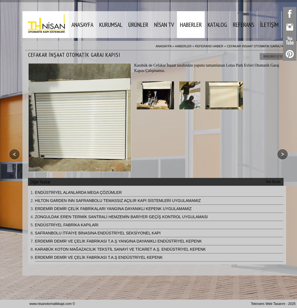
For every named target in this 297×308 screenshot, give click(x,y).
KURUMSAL (110, 24)
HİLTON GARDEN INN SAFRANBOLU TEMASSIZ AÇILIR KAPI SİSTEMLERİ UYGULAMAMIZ (118, 200)
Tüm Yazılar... (273, 181)
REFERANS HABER (209, 46)
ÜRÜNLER (138, 24)
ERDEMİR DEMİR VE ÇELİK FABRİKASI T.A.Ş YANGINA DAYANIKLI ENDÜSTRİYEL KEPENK (118, 241)
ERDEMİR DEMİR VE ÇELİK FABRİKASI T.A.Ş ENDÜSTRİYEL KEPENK (99, 257)
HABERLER (191, 24)
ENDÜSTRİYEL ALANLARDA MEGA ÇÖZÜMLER (78, 192)
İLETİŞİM (269, 24)
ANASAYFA (82, 24)
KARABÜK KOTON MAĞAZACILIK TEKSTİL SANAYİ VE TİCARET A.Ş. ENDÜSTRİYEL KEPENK (120, 249)
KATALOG (217, 24)
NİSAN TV (164, 24)
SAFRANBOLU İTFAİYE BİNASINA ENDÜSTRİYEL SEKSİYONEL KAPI (98, 233)
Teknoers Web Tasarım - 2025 (273, 304)
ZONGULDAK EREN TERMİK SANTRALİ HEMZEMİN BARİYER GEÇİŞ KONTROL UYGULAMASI (121, 217)
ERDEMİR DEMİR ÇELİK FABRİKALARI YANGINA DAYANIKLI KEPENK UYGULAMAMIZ (113, 208)
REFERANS (243, 24)
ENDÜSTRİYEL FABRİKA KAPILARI (67, 225)
